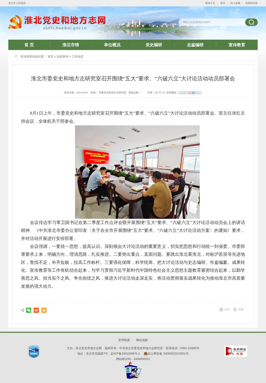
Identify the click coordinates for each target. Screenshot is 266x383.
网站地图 (142, 340)
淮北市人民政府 (17, 3)
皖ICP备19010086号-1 (125, 353)
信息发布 (62, 56)
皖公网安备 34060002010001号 (166, 353)
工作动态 (77, 56)
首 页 (29, 45)
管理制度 (124, 340)
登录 (222, 3)
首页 (50, 56)
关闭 (240, 309)
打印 (226, 309)
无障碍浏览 (251, 3)
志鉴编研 (195, 45)
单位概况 (112, 45)
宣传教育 (237, 45)
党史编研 (153, 45)
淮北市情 (70, 45)
